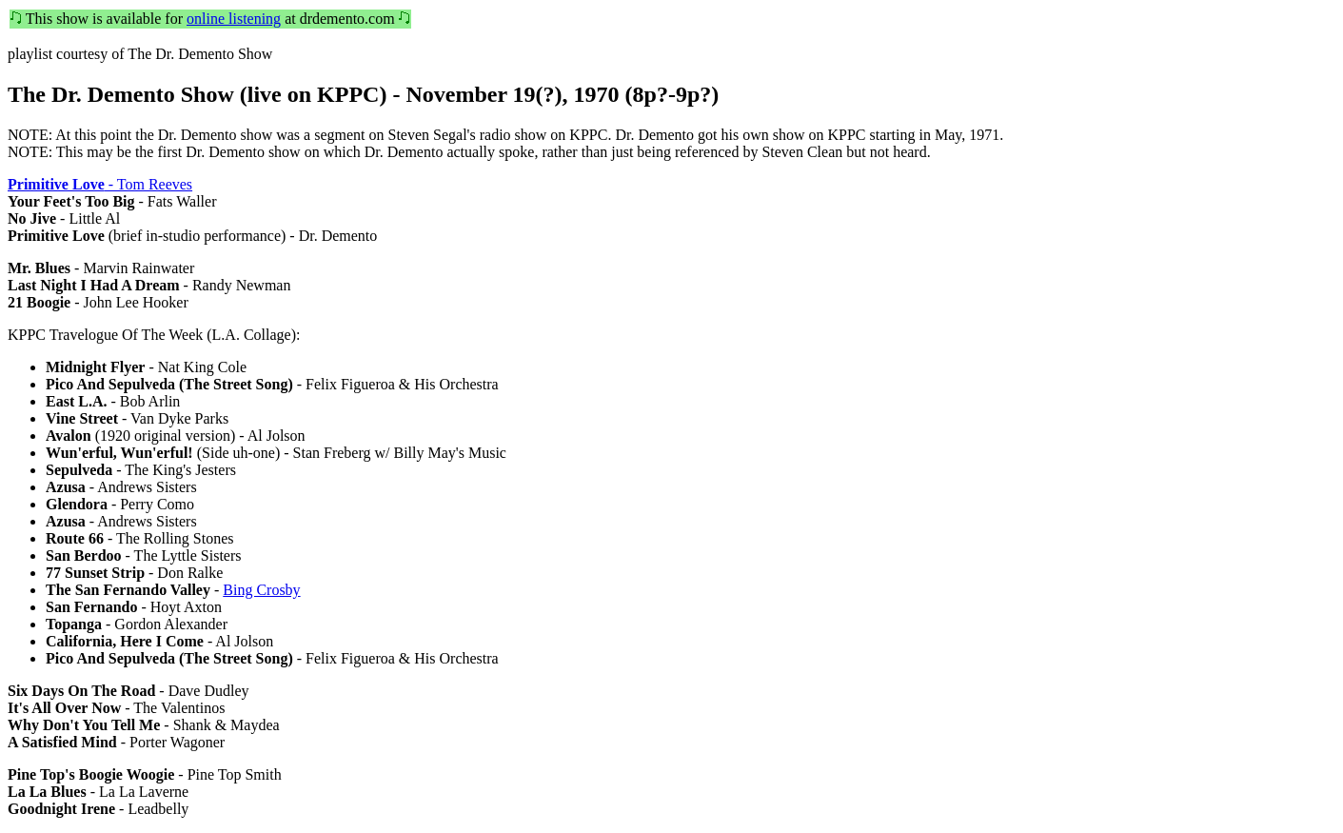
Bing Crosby (261, 590)
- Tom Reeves (100, 184)
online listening (234, 18)
